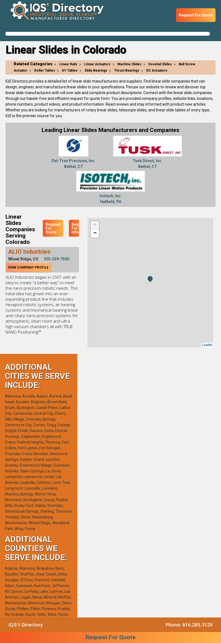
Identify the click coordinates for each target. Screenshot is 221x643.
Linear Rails (68, 64)
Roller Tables (44, 70)
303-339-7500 (56, 259)
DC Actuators (156, 70)
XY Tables (70, 70)
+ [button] (95, 225)
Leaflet (207, 344)
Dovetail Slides (160, 64)
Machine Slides (129, 64)
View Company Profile (28, 267)
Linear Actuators (97, 64)
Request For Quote (196, 15)
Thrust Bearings (126, 70)
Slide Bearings (95, 70)
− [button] (95, 233)
